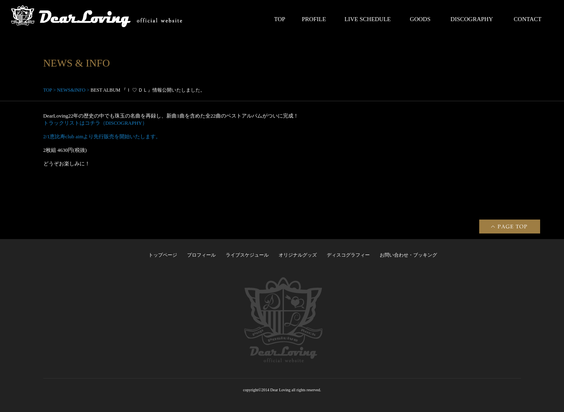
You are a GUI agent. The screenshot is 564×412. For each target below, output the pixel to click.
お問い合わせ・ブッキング (408, 255)
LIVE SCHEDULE (368, 19)
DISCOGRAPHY (472, 19)
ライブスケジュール (247, 255)
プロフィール (201, 255)
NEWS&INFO (71, 90)
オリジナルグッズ (298, 255)
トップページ (162, 255)
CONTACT (528, 19)
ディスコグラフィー (348, 255)
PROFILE (314, 19)
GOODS (420, 19)
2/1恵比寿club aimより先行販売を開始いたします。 (102, 136)
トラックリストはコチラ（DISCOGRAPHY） (95, 123)
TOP (279, 19)
